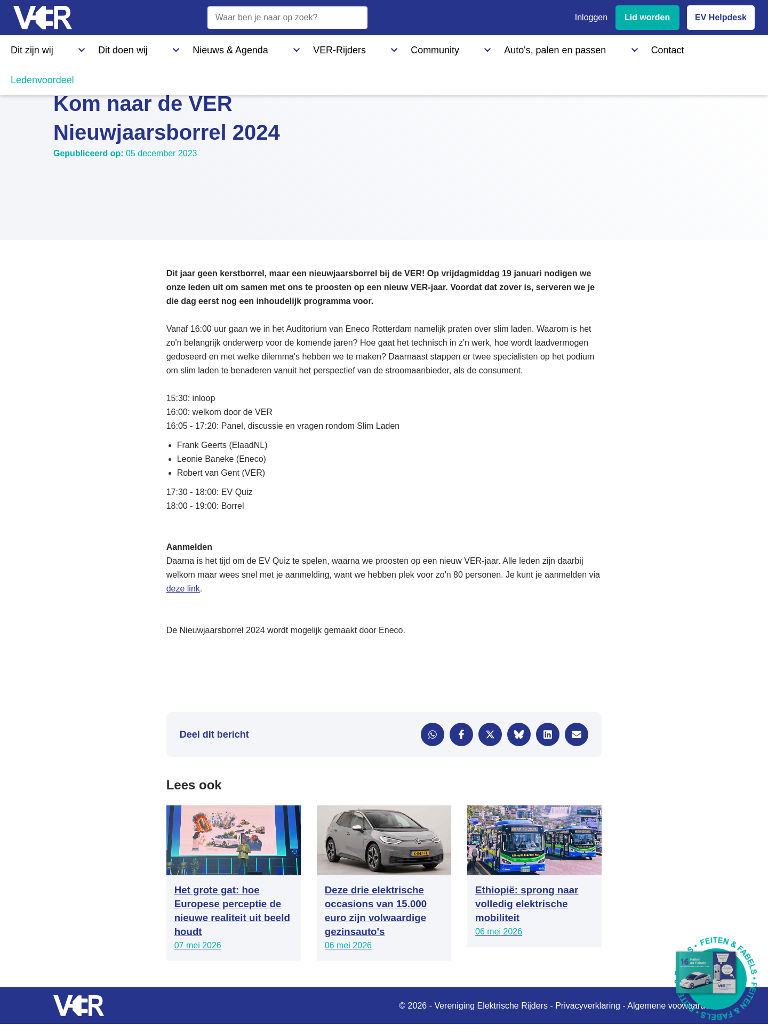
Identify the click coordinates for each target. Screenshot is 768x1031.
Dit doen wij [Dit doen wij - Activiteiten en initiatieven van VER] (89, 47)
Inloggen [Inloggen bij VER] (591, 17)
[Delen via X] (490, 734)
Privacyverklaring (587, 1005)
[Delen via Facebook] (461, 734)
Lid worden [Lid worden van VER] (647, 17)
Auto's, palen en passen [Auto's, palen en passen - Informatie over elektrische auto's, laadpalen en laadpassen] (385, 47)
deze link (183, 588)
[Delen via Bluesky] (519, 734)
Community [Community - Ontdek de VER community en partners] (301, 47)
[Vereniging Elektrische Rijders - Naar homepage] (42, 18)
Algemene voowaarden (671, 1005)
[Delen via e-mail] (576, 734)
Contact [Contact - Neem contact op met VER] (463, 47)
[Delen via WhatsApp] (432, 734)
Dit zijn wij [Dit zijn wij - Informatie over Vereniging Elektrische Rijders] (29, 47)
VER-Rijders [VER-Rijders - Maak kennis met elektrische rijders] (237, 47)
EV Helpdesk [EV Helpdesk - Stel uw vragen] (721, 17)
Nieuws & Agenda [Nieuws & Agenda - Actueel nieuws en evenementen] (163, 47)
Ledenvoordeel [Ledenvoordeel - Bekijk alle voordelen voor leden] (525, 47)
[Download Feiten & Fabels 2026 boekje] (716, 979)
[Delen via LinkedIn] (547, 734)
